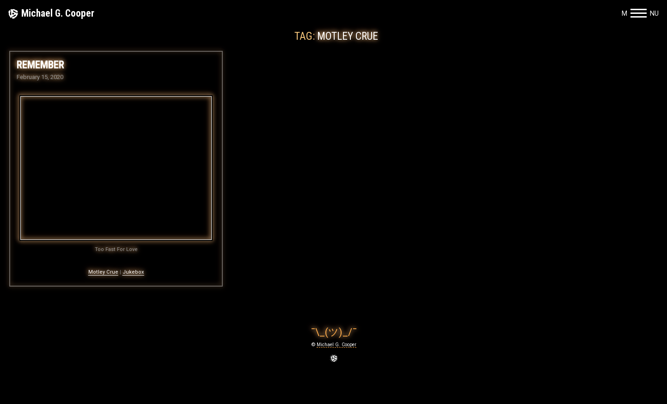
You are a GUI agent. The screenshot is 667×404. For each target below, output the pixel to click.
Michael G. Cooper (57, 13)
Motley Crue (103, 272)
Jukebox (133, 272)
